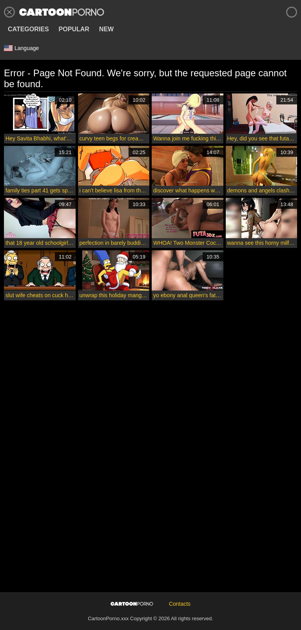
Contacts (179, 604)
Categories (28, 29)
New (106, 29)
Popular (74, 29)
